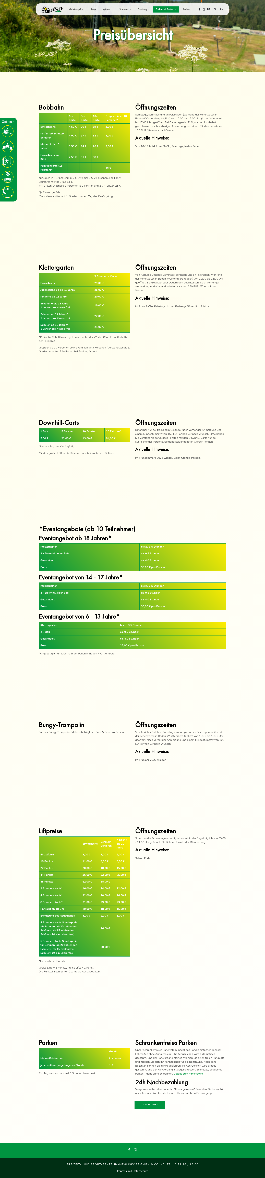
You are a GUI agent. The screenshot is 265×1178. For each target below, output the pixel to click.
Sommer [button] (124, 9)
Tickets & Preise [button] (165, 9)
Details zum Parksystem (188, 1074)
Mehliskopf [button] (75, 9)
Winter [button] (107, 9)
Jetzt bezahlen (150, 1104)
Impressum (124, 1171)
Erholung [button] (143, 9)
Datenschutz (140, 1171)
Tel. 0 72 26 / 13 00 (182, 1164)
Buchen (186, 9)
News (93, 9)
